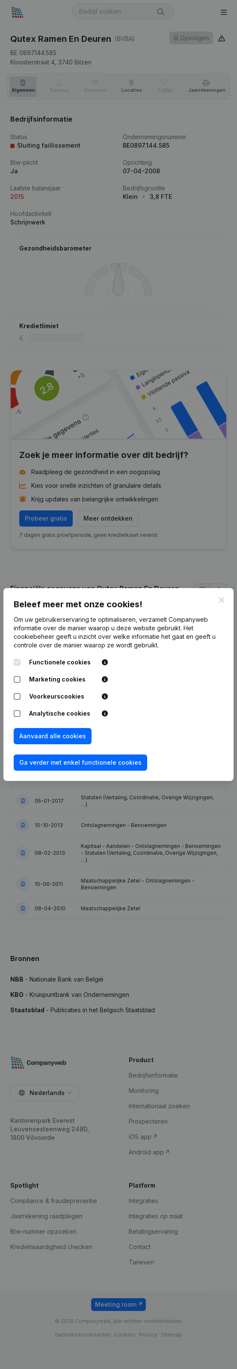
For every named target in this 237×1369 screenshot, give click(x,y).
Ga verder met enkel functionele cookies (80, 762)
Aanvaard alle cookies (52, 736)
